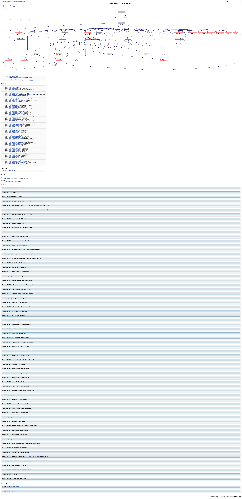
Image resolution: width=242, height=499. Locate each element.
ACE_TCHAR (12, 171)
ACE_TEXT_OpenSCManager (15, 136)
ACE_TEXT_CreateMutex (14, 110)
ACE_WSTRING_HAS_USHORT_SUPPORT (18, 86)
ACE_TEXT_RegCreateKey (14, 149)
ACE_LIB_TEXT (12, 92)
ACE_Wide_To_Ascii (13, 76)
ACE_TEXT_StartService (14, 158)
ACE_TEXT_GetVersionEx (14, 130)
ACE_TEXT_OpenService (14, 137)
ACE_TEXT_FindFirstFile (14, 117)
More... (31, 77)
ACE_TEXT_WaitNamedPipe (15, 134)
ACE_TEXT (11, 91)
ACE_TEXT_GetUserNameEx (15, 129)
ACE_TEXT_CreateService (14, 113)
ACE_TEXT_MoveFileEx (14, 132)
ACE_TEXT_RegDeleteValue (15, 146)
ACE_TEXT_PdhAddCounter (15, 165)
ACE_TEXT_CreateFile (14, 107)
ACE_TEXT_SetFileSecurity (15, 160)
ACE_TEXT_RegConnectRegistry (16, 142)
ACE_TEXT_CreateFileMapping (15, 109)
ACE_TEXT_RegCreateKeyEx (15, 143)
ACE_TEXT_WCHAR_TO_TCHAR (16, 97)
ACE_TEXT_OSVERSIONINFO (15, 104)
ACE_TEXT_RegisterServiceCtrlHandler (17, 141)
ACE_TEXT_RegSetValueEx (15, 154)
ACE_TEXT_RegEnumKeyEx (15, 147)
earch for (229, 1)
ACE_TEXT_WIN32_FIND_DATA (16, 103)
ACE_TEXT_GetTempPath (14, 127)
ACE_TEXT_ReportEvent (14, 155)
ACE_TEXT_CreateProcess (15, 111)
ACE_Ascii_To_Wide (13, 79)
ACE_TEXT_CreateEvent (14, 106)
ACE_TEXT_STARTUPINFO (15, 101)
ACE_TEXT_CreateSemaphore (15, 112)
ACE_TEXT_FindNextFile (14, 118)
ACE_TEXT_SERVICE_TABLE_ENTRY (17, 100)
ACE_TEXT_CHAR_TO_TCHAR (15, 96)
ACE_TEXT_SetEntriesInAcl (15, 161)
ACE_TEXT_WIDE (13, 90)
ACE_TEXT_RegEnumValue (15, 148)
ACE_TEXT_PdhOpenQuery (15, 164)
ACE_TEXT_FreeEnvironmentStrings (17, 121)
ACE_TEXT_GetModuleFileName (16, 125)
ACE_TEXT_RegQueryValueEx (15, 153)
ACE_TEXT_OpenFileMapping (15, 135)
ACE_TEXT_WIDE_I (13, 88)
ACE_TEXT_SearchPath (14, 156)
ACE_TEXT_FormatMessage (15, 119)
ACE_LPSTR (11, 99)
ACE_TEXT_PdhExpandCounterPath (17, 162)
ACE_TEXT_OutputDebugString (16, 138)
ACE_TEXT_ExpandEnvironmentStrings (17, 115)
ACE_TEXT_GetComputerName (16, 122)
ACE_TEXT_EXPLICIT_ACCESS (16, 105)
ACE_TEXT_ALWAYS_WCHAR (15, 94)
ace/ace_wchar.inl (10, 7)
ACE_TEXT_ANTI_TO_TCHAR (15, 98)
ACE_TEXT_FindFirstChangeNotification (17, 116)
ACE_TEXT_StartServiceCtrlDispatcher (17, 159)
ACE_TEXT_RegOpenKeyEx (15, 152)
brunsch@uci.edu (16, 181)
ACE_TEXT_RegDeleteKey (14, 144)
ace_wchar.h (7, 178)
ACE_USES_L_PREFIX (14, 87)
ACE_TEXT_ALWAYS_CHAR (15, 93)
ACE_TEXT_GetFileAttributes (15, 124)
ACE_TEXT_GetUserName (14, 128)
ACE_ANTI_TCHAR (13, 172)
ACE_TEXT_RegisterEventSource (16, 140)
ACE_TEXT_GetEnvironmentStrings (16, 123)
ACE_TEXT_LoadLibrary (14, 131)
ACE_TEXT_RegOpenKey (14, 150)
